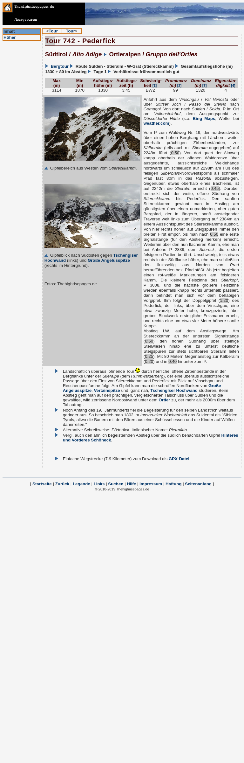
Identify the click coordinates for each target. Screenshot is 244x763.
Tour (53, 31)
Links (99, 484)
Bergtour (60, 66)
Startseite (42, 484)
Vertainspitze (107, 390)
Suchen (115, 484)
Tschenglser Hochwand (174, 390)
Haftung (173, 484)
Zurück (62, 484)
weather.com (156, 123)
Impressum (150, 484)
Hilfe (131, 484)
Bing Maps (204, 118)
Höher (9, 37)
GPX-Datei (179, 458)
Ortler (164, 400)
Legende (81, 484)
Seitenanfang (198, 484)
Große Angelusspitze (109, 260)
